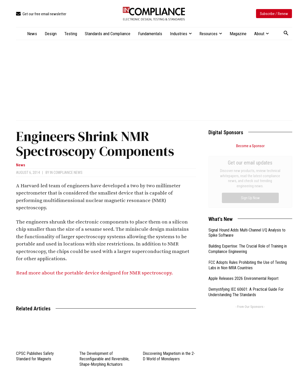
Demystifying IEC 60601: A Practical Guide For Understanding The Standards (246, 234)
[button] (286, 33)
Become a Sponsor (250, 146)
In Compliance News (66, 172)
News (20, 165)
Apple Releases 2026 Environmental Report (243, 220)
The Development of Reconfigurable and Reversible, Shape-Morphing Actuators (104, 359)
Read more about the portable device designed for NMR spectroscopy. (95, 273)
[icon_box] (41, 14)
